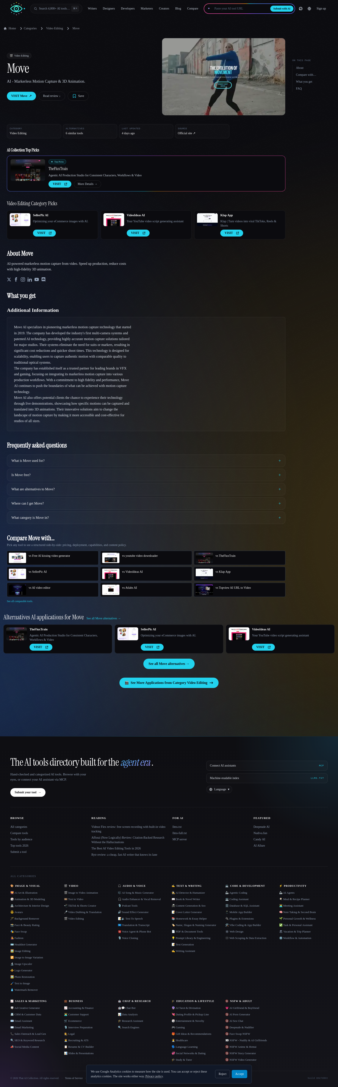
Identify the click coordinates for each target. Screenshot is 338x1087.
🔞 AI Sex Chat (234, 1020)
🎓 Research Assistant (130, 1020)
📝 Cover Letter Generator (187, 912)
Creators (164, 8)
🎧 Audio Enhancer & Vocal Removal (139, 899)
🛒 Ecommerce (72, 1020)
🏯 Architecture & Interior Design (29, 905)
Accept (239, 1074)
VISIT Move (21, 96)
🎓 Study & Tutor (182, 1059)
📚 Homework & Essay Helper (189, 918)
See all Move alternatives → (169, 664)
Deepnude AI (261, 826)
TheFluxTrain (58, 168)
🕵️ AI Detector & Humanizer (188, 892)
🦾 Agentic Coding (236, 892)
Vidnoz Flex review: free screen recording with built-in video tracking (128, 829)
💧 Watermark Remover (24, 989)
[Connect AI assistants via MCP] (267, 766)
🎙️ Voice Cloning (128, 938)
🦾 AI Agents (287, 892)
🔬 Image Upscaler (21, 964)
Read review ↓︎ (52, 96)
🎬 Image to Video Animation (81, 892)
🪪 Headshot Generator (23, 944)
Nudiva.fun (260, 833)
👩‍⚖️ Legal (69, 1033)
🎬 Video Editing (74, 918)
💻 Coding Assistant (237, 899)
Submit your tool (28, 792)
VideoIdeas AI (136, 215)
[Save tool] (78, 96)
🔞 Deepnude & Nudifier (239, 1027)
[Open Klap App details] (207, 219)
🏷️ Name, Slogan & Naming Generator (194, 925)
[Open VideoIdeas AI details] (113, 219)
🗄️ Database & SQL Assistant (242, 905)
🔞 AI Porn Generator (237, 1014)
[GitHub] (301, 9)
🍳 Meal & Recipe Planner (294, 899)
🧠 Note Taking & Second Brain (297, 912)
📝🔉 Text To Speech (130, 918)
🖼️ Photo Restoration (22, 976)
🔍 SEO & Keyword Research (27, 1040)
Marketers (147, 8)
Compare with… (306, 74)
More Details (87, 184)
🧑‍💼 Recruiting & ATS (76, 1040)
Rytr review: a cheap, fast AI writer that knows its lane (124, 854)
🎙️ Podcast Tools (128, 905)
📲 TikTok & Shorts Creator (80, 905)
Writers (92, 8)
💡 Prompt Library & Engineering (191, 938)
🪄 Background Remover (24, 918)
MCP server (179, 839)
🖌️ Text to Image (20, 983)
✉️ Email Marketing (22, 1027)
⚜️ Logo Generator (21, 970)
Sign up (321, 8)
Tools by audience (21, 839)
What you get (304, 81)
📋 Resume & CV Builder (79, 1046)
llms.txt (177, 826)
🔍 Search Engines (128, 1027)
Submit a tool (18, 852)
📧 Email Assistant (21, 1020)
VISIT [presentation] (60, 184)
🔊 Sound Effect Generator (133, 912)
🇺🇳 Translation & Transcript (134, 925)
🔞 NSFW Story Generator (240, 1053)
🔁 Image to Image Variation (26, 957)
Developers (128, 8)
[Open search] (56, 8)
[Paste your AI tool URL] (240, 9)
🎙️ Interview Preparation (78, 1027)
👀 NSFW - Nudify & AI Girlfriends (246, 1040)
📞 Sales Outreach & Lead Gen (28, 1033)
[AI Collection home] (17, 8)
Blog (178, 8)
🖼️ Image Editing (20, 951)
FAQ (299, 88)
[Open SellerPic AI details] (20, 219)
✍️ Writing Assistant (183, 951)
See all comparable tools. (20, 601)
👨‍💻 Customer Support (76, 1014)
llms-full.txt (179, 833)
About (300, 67)
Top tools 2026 (19, 845)
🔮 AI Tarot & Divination (186, 1008)
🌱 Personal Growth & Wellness (297, 918)
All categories (18, 826)
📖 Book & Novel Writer (186, 899)
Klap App (226, 215)
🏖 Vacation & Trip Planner (295, 931)
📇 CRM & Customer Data (25, 1014)
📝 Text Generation (183, 944)
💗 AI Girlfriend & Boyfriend (242, 1008)
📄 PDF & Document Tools (187, 931)
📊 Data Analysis (128, 1014)
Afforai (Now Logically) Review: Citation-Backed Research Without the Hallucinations (127, 840)
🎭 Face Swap (18, 931)
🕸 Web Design (234, 931)
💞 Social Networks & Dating (189, 1053)
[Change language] (309, 9)
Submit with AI (281, 8)
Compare (192, 8)
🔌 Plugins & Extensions (239, 918)
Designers (109, 8)
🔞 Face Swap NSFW (237, 1033)
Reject (223, 1074)
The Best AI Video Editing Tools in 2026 (116, 848)
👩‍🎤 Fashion (16, 938)
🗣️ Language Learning (185, 1046)
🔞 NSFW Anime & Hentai (240, 1046)
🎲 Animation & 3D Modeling (27, 899)
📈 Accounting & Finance (79, 1008)
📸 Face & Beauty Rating (24, 925)
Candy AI (259, 839)
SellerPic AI (40, 215)
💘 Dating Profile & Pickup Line (190, 1014)
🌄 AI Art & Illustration (24, 892)
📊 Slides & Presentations (79, 1053)
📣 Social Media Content (24, 1046)
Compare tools (19, 833)
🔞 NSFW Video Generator (240, 1059)
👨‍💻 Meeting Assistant (291, 905)
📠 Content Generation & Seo (189, 905)
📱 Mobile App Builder (238, 912)
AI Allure (259, 845)
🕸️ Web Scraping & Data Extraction (245, 938)
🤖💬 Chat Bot (127, 1008)
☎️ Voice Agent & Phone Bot (134, 931)
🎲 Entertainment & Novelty (188, 1020)
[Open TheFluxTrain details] (28, 170)
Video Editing (54, 28)
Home (9, 28)
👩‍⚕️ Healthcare (180, 1040)
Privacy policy (154, 1076)
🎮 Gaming (178, 1027)
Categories (28, 28)
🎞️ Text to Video (73, 899)
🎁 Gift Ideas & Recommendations (191, 1033)
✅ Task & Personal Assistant (296, 925)
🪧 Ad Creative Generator (25, 1008)
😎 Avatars (16, 912)
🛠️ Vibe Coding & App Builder (243, 925)
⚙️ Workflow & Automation (295, 938)
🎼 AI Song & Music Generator (136, 892)
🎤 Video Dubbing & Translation (83, 912)
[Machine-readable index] (267, 778)
